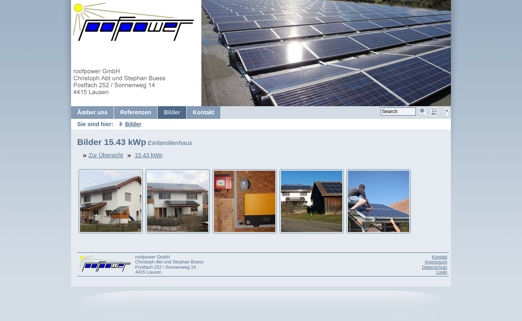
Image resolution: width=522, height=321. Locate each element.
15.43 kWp (148, 155)
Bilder (133, 124)
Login (441, 272)
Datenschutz (434, 267)
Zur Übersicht (106, 155)
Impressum (436, 261)
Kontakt (439, 256)
